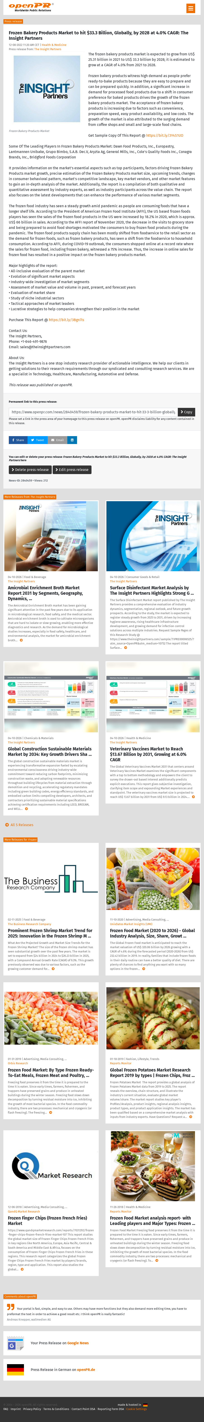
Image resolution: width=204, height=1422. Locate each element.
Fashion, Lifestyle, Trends (142, 1059)
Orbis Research (18, 1063)
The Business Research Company (29, 924)
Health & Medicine (54, 45)
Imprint (16, 1409)
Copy (186, 412)
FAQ (5, 1409)
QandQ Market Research (24, 1211)
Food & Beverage (35, 577)
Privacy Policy (32, 1409)
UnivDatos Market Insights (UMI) (131, 924)
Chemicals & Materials (39, 738)
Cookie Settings (136, 1409)
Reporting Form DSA (111, 1409)
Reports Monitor (120, 1063)
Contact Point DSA (83, 1409)
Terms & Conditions (56, 1409)
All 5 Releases (18, 825)
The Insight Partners (47, 49)
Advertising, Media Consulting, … (147, 919)
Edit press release (72, 470)
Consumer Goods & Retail (142, 577)
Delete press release (30, 470)
